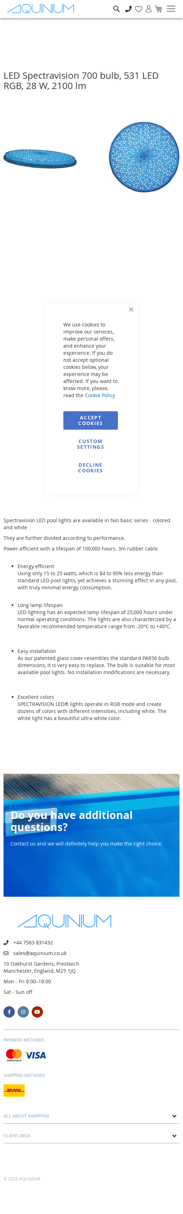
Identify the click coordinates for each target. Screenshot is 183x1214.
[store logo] (42, 9)
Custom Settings (90, 444)
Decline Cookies (90, 467)
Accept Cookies (90, 420)
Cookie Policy (100, 395)
